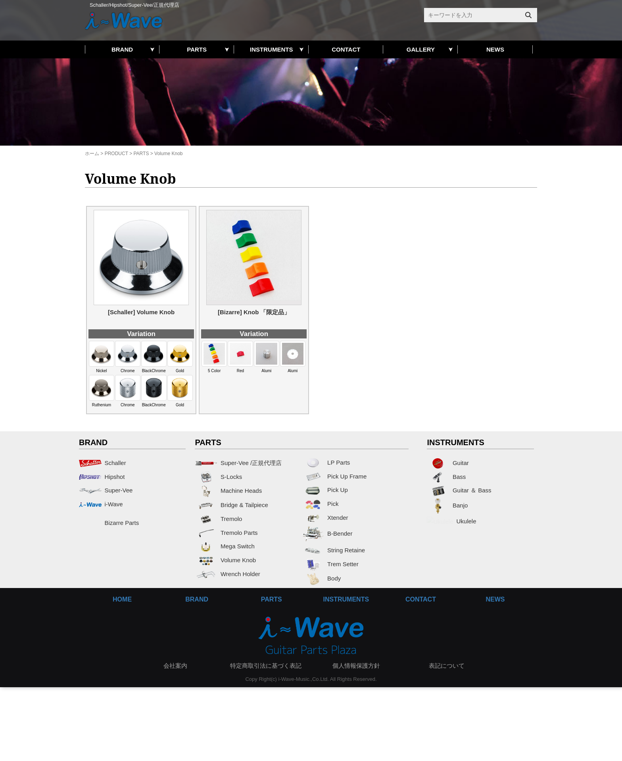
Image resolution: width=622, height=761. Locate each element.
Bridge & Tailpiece (231, 505)
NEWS (495, 49)
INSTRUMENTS (271, 49)
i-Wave (101, 504)
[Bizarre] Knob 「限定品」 (254, 312)
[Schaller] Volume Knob (141, 312)
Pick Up (325, 489)
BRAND (122, 49)
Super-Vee (105, 490)
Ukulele (449, 526)
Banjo (447, 505)
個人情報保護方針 (356, 665)
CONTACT (346, 49)
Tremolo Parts (226, 532)
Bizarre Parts (109, 522)
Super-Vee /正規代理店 (238, 462)
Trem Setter (330, 564)
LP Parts (326, 462)
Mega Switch (224, 546)
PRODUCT (116, 153)
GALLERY (421, 49)
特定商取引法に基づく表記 (265, 665)
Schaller (102, 462)
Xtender (325, 517)
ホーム (92, 153)
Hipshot (102, 476)
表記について (447, 665)
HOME (122, 599)
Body (321, 578)
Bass (446, 476)
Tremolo (218, 518)
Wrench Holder (227, 574)
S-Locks (218, 476)
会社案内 (175, 665)
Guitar (447, 462)
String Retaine (333, 550)
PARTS (197, 49)
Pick (320, 503)
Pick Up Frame (334, 476)
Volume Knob (225, 560)
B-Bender (327, 533)
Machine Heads (228, 490)
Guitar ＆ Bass (459, 490)
